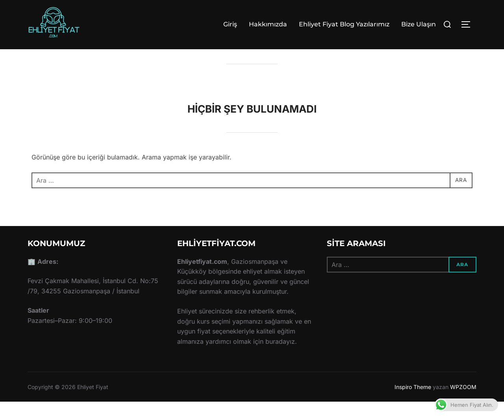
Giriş (230, 24)
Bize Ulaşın (418, 24)
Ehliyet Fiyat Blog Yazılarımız (344, 24)
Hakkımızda (268, 24)
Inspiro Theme (413, 401)
